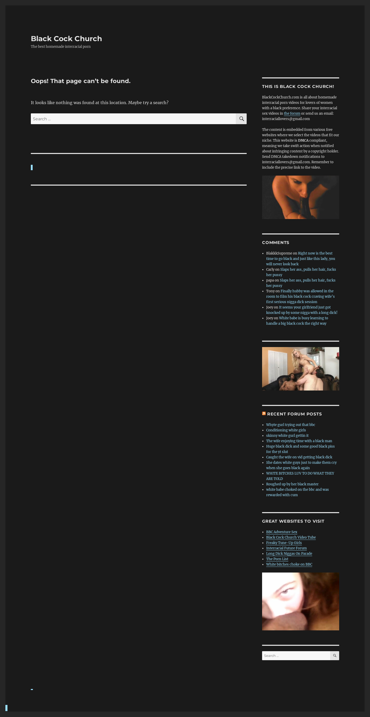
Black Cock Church (66, 38)
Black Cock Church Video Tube (291, 537)
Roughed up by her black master (292, 484)
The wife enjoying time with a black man (299, 441)
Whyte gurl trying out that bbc (290, 425)
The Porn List (277, 559)
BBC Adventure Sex (281, 532)
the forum (292, 113)
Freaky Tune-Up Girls (284, 543)
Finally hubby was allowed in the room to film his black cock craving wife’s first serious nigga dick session (300, 296)
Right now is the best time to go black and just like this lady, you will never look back (300, 258)
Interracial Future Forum (286, 548)
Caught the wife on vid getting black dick (299, 457)
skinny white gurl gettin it (287, 435)
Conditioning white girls (286, 430)
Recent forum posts (294, 414)
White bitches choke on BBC (289, 564)
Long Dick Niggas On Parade (289, 553)
